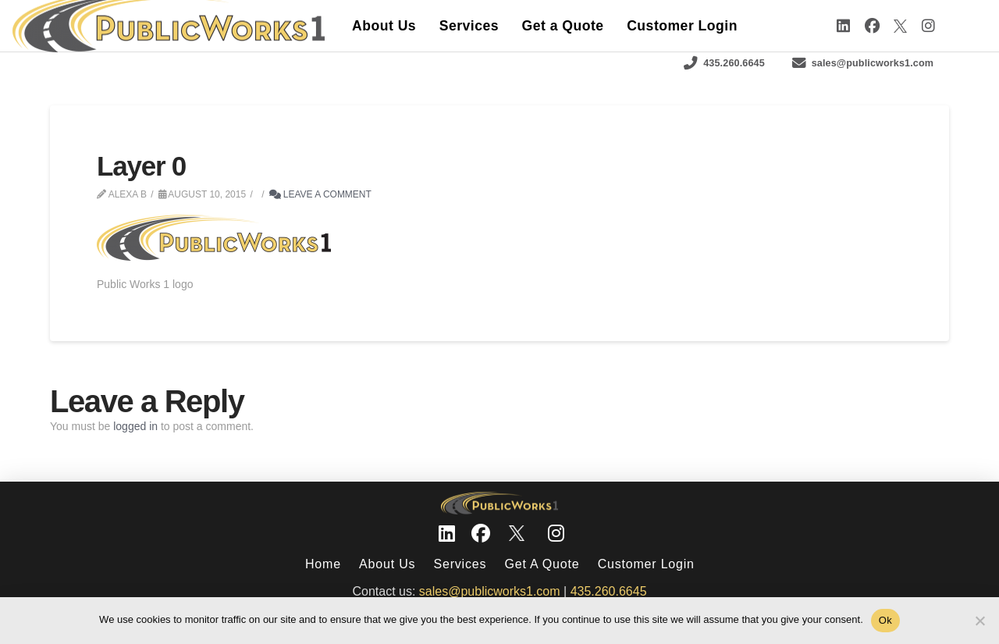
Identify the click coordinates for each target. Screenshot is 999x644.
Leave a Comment (320, 194)
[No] (979, 620)
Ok (885, 620)
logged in (135, 426)
